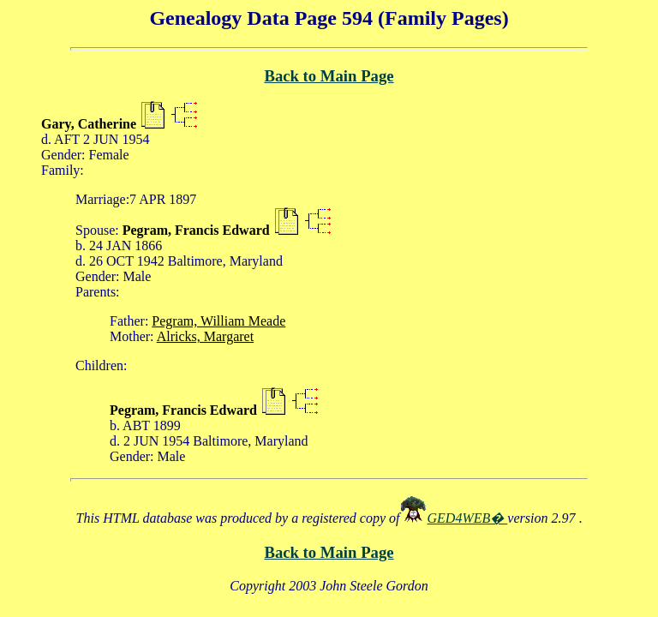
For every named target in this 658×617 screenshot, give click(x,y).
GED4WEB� (468, 518)
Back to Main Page (328, 76)
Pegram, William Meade (218, 321)
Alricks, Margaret (205, 336)
